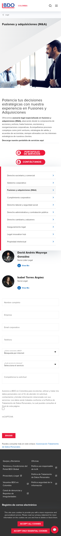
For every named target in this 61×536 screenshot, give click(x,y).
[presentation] (21, 423)
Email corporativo (12, 327)
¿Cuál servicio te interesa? (13, 363)
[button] (31, 175)
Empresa (8, 315)
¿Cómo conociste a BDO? (13, 351)
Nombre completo (12, 302)
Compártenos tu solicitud (15, 377)
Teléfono (8, 339)
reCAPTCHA (7, 416)
